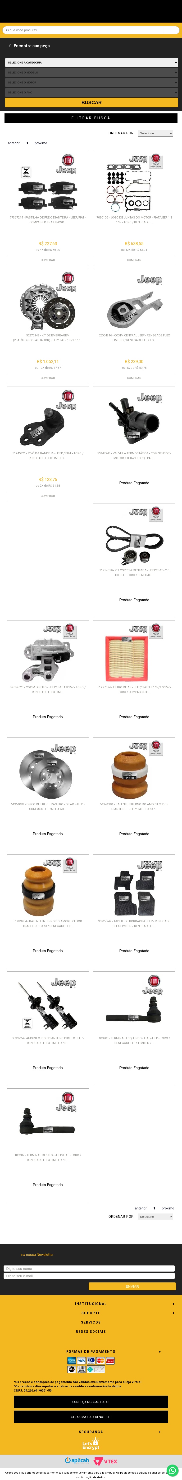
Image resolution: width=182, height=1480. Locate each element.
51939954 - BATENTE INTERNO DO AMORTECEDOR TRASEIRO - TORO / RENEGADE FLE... (48, 923)
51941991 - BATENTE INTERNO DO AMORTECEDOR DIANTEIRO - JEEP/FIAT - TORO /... (134, 806)
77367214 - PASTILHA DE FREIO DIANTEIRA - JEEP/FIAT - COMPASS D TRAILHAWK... (48, 220)
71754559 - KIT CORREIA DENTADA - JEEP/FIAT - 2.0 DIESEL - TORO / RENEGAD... (134, 572)
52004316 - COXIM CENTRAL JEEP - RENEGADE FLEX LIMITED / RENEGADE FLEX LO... (134, 338)
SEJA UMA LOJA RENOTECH (90, 1417)
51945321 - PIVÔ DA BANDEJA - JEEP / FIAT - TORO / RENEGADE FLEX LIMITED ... (47, 455)
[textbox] (91, 30)
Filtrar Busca (91, 118)
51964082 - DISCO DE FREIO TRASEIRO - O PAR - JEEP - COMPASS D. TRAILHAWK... (48, 806)
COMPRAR (48, 260)
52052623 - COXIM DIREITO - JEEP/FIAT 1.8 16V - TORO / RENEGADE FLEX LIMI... (48, 689)
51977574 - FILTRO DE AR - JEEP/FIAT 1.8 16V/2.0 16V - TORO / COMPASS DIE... (134, 689)
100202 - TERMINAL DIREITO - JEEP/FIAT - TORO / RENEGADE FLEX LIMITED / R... (47, 1157)
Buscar (92, 102)
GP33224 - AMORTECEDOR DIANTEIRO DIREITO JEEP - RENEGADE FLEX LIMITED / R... (48, 1040)
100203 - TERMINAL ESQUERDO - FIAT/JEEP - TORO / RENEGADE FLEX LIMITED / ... (134, 1040)
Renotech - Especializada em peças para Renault (91, 10)
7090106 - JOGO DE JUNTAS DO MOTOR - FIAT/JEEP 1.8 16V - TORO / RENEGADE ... (134, 220)
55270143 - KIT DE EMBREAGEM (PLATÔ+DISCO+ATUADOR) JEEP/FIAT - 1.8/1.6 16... (47, 338)
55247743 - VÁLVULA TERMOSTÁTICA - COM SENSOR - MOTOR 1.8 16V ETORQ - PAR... (134, 455)
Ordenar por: (122, 133)
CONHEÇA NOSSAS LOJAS (90, 1402)
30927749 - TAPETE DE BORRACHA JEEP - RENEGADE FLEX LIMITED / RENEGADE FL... (134, 923)
